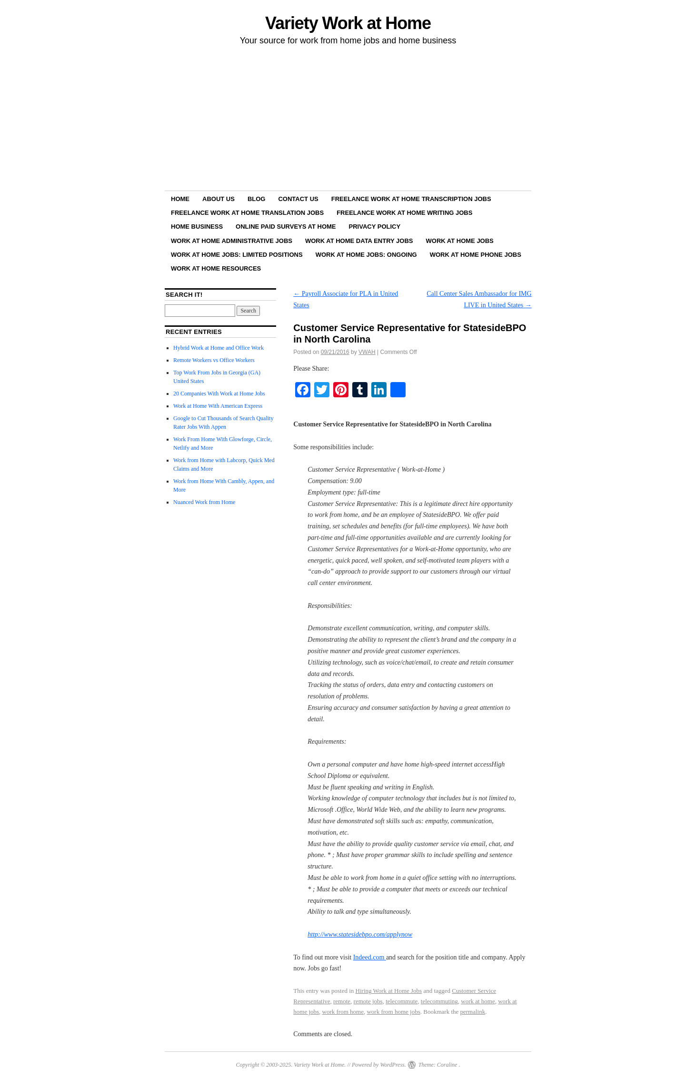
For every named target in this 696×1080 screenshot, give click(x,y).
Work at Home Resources (216, 268)
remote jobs (368, 1001)
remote (341, 1001)
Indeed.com (369, 957)
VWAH (367, 352)
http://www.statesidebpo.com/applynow (360, 934)
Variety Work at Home (348, 23)
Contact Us (298, 198)
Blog (257, 198)
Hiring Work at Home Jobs (389, 990)
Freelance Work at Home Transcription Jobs (411, 198)
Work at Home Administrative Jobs (231, 240)
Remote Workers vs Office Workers (214, 360)
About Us (218, 198)
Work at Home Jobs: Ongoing (366, 254)
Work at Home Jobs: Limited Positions (237, 254)
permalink (473, 1011)
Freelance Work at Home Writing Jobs (404, 212)
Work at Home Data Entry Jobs (359, 240)
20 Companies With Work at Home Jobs (219, 393)
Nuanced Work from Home (204, 502)
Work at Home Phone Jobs (475, 254)
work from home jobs (393, 1011)
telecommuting (439, 1001)
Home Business (197, 226)
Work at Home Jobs (460, 240)
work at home (478, 1001)
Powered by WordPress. (379, 1064)
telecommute (402, 1001)
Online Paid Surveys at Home (286, 226)
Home (180, 198)
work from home (343, 1011)
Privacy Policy (375, 226)
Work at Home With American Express (217, 406)
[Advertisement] (348, 119)
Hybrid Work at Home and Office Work (218, 347)
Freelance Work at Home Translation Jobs (247, 212)
